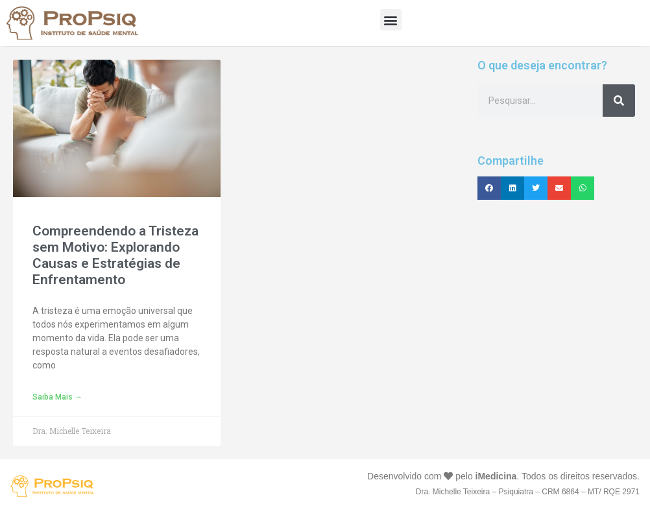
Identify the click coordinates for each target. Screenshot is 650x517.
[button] (391, 19)
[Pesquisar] (619, 100)
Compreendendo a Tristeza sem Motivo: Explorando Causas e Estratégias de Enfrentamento (115, 255)
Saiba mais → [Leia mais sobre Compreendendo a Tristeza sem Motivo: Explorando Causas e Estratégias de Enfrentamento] (57, 397)
